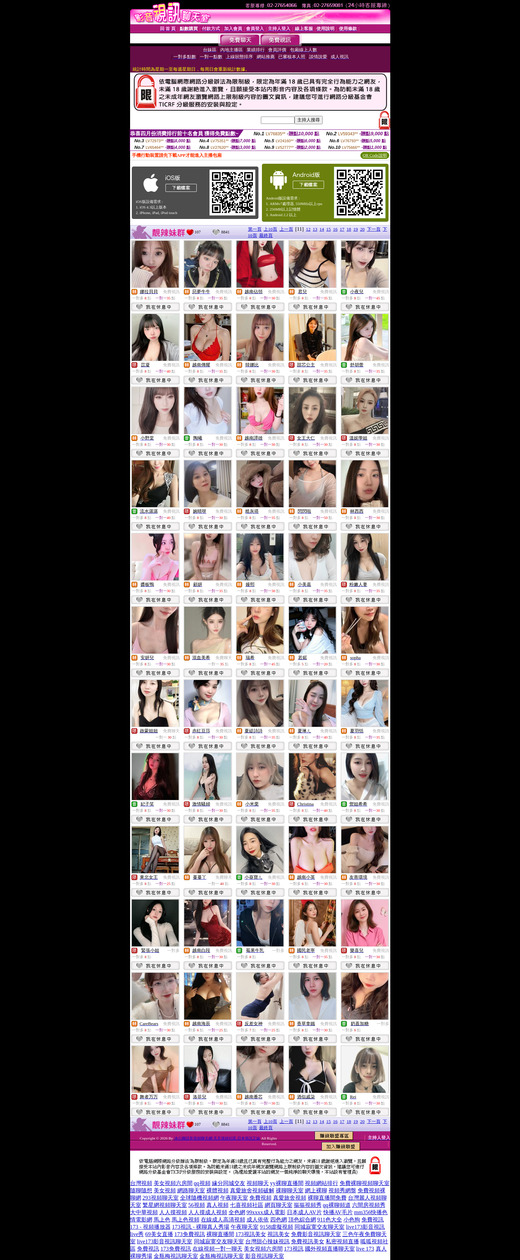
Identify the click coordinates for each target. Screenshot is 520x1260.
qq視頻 (202, 1183)
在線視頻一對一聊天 (217, 1249)
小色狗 (351, 1220)
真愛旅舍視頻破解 (252, 1190)
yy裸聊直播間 (287, 1183)
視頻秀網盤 (342, 1190)
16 (335, 229)
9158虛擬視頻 (276, 1227)
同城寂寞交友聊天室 (319, 1227)
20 (362, 229)
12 (308, 229)
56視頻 (196, 1205)
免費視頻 (260, 1198)
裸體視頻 (217, 1190)
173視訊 (294, 1249)
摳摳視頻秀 (308, 1205)
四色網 (278, 1220)
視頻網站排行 (321, 1183)
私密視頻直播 (342, 1241)
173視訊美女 (251, 1234)
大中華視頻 (144, 1212)
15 (328, 229)
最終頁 (266, 235)
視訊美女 (278, 1234)
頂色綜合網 (302, 1220)
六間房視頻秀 (368, 1205)
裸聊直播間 (220, 1234)
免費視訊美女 (307, 1241)
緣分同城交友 (228, 1183)
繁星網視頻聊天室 (165, 1205)
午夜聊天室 (234, 1198)
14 (321, 229)
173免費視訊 (189, 1234)
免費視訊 (171, 291)
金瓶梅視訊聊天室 (176, 1256)
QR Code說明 (375, 155)
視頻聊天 (258, 1183)
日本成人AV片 (304, 1212)
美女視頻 (165, 1190)
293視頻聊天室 (161, 1198)
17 (342, 229)
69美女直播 (159, 1234)
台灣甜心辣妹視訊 (267, 1241)
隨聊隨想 (141, 1190)
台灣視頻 (141, 1183)
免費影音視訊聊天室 (316, 1234)
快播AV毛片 (338, 1212)
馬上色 (162, 1220)
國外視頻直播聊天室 (330, 1249)
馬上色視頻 (185, 1220)
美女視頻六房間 (173, 1183)
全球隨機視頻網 (199, 1198)
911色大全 (329, 1220)
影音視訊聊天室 (264, 1256)
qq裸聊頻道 (337, 1205)
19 (355, 229)
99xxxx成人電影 (266, 1212)
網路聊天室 (191, 1190)
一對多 (173, 950)
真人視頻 (217, 1205)
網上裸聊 (316, 1190)
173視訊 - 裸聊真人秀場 (200, 1227)
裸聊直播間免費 (327, 1198)
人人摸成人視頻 (207, 1212)
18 (349, 229)
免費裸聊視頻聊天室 (365, 1183)
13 (315, 229)
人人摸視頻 (173, 1212)
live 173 (365, 1249)
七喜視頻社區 (246, 1205)
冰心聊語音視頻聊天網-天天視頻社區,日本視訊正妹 (217, 1138)
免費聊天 (223, 657)
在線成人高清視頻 (223, 1220)
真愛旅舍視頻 (289, 1198)
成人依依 (258, 1220)
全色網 (237, 1212)
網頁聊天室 (278, 1205)
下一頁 (374, 229)
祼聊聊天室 (290, 1190)
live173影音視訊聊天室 (165, 1241)
